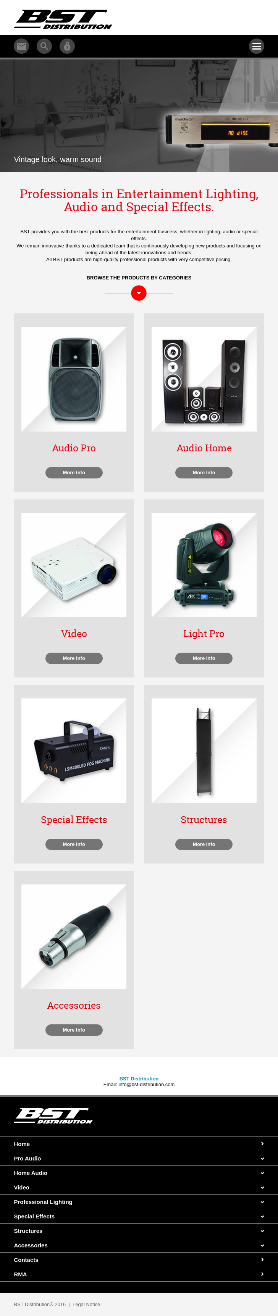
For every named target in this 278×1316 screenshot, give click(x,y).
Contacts (26, 1260)
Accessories (30, 1245)
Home (22, 1144)
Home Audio (30, 1173)
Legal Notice (86, 1304)
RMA (20, 1274)
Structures (28, 1231)
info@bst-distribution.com (146, 1084)
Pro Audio (27, 1158)
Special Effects (34, 1216)
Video (21, 1187)
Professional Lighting (43, 1202)
